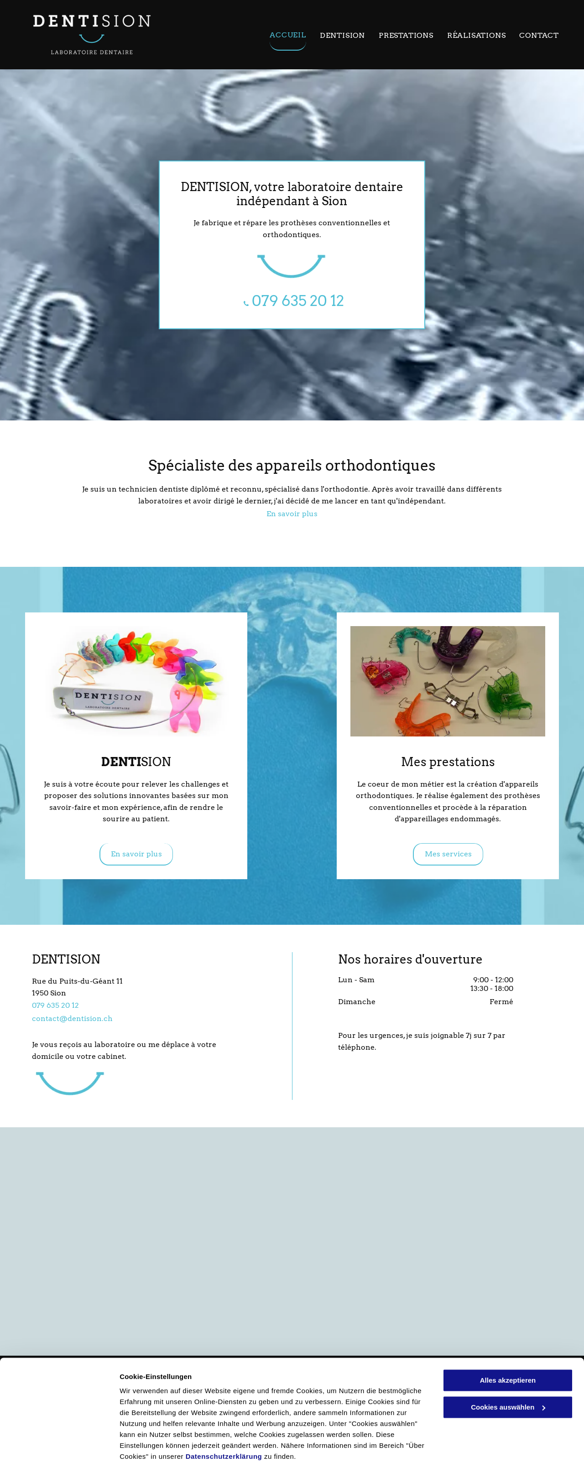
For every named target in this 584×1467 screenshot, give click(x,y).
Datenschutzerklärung (224, 1424)
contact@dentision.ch (72, 1018)
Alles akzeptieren (508, 1348)
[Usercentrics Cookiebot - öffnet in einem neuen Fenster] (59, 1449)
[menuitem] (281, 37)
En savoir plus (292, 513)
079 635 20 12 (55, 1005)
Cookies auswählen (152, 1449)
